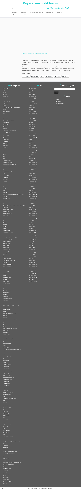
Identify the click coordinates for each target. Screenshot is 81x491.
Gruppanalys (5, 207)
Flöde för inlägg (58, 101)
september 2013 (32, 256)
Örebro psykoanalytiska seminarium (10, 328)
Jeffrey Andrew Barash (7, 239)
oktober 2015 (31, 217)
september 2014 (32, 237)
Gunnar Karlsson (6, 211)
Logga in (57, 99)
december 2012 (32, 264)
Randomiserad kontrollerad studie (9, 398)
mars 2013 (31, 262)
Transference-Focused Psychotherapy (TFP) (12, 462)
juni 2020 (31, 141)
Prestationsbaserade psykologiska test (10, 356)
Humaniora (5, 220)
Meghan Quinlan (6, 292)
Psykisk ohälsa (6, 366)
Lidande (4, 275)
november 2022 (32, 113)
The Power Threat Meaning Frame (10, 451)
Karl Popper (5, 252)
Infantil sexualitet (6, 230)
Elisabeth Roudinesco (7, 162)
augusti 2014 (31, 239)
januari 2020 (31, 145)
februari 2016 (31, 209)
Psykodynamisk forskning (8, 375)
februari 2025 (31, 96)
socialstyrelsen (6, 422)
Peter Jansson (6, 347)
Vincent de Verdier (6, 477)
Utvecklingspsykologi (7, 473)
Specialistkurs (49, 12)
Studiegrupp (5, 439)
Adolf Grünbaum (6, 88)
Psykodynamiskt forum (40, 3)
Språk (4, 434)
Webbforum (27, 15)
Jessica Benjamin (6, 243)
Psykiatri (4, 362)
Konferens (5, 262)
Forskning (5, 196)
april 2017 (31, 188)
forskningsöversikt (6, 198)
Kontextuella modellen (7, 264)
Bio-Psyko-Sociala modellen (8, 120)
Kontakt (42, 15)
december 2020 (32, 135)
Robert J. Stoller (6, 404)
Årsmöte (4, 109)
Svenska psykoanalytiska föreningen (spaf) (11, 441)
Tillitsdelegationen (6, 456)
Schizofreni (5, 409)
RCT (4, 400)
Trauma (4, 466)
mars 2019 (31, 158)
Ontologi (4, 324)
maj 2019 (31, 156)
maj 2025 (31, 92)
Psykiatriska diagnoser (7, 364)
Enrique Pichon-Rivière (7, 167)
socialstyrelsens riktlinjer (8, 424)
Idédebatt (5, 224)
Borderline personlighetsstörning (9, 130)
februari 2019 (31, 160)
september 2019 (32, 150)
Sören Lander (5, 426)
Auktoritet (5, 113)
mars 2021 (31, 132)
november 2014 (32, 234)
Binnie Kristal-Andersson (8, 118)
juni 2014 (31, 243)
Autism (4, 115)
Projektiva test (6, 360)
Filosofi (4, 188)
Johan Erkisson (6, 245)
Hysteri (4, 222)
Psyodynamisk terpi (7, 394)
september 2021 (32, 126)
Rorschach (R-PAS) (7, 407)
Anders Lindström (6, 99)
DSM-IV (4, 158)
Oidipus (4, 320)
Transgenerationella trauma (8, 464)
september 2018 (32, 166)
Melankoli (5, 294)
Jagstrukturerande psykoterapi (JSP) (10, 237)
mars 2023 (31, 109)
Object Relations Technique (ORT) (10, 319)
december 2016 (32, 194)
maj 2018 (31, 171)
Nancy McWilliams (6, 302)
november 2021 (32, 124)
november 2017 (32, 179)
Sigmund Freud (6, 413)
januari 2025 (31, 98)
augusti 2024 (31, 105)
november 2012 (32, 266)
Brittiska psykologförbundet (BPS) (9, 132)
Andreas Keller (6, 103)
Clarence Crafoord (6, 139)
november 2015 (32, 215)
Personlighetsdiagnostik (7, 339)
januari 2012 (31, 275)
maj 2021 (31, 130)
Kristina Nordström (6, 268)
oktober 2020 (31, 139)
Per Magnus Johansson (7, 336)
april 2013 (31, 260)
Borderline (5, 128)
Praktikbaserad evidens (7, 354)
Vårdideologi (5, 475)
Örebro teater (5, 330)
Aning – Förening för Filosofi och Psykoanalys (12, 107)
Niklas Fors (5, 315)
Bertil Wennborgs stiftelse (8, 116)
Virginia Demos (6, 479)
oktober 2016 (31, 198)
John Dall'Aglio (6, 247)
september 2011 (32, 281)
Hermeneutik (5, 217)
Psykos (4, 387)
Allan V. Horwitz (6, 96)
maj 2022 (31, 116)
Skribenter (59, 12)
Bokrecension (5, 124)
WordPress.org (58, 105)
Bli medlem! (23, 12)
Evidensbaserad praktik (7, 171)
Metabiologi (5, 296)
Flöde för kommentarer (59, 103)
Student (4, 438)
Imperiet (4, 228)
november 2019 (32, 147)
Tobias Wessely (6, 458)
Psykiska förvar (6, 368)
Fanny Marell (5, 184)
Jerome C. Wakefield (7, 241)
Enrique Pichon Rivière (7, 166)
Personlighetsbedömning (8, 337)
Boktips (4, 126)
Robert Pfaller (5, 405)
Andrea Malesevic (6, 101)
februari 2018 (31, 175)
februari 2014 (31, 251)
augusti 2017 (31, 183)
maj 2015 (31, 224)
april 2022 (31, 118)
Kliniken (4, 256)
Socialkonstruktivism (7, 421)
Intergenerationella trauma (8, 232)
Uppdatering (5, 470)
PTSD (4, 396)
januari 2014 (31, 252)
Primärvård (5, 358)
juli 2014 (30, 241)
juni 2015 (31, 222)
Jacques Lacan (6, 235)
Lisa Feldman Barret (7, 277)
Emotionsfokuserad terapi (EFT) (9, 164)
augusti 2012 (31, 269)
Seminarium (5, 411)
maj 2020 (31, 143)
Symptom (5, 443)
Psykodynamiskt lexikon (7, 379)
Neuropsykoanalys (6, 309)
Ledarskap (5, 273)
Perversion (5, 345)
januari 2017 (31, 192)
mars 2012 (31, 271)
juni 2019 (31, 154)
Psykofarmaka (6, 381)
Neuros (4, 311)
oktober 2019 (31, 149)
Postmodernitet (6, 353)
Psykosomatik (5, 388)
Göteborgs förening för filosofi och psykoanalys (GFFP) (14, 205)
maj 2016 (31, 203)
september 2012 (32, 268)
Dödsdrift (5, 150)
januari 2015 (31, 232)
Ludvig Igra (5, 279)
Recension (5, 402)
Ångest (4, 105)
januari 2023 (31, 111)
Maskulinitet (5, 286)
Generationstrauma (7, 203)
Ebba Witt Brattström (7, 160)
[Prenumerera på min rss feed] (13, 8)
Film (4, 186)
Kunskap (4, 269)
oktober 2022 (31, 115)
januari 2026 (31, 88)
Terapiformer (5, 447)
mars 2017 (31, 190)
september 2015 (32, 218)
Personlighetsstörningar (7, 341)
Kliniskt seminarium (32, 53)
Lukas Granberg (6, 281)
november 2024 (32, 99)
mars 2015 (31, 228)
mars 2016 (31, 207)
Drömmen (5, 152)
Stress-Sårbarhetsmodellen (8, 436)
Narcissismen (5, 303)
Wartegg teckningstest (7, 481)
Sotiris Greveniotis (6, 430)
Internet (4, 234)
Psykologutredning (6, 385)
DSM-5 (4, 154)
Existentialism (5, 177)
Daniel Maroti (5, 143)
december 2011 (32, 277)
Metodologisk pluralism (7, 298)
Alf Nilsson (5, 94)
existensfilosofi (6, 175)
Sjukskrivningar (6, 415)
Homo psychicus (6, 218)
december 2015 (32, 213)
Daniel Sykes (5, 145)
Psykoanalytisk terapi (7, 373)
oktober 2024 (31, 101)
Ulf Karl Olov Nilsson (7, 468)
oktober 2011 (31, 279)
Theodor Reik (5, 455)
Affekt (4, 90)
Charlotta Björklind (6, 135)
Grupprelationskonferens (8, 209)
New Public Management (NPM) (9, 313)
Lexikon (35, 15)
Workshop (5, 483)
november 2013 (32, 254)
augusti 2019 (31, 152)
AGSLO (4, 92)
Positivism (5, 351)
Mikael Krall (5, 300)
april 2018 (31, 173)
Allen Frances (5, 98)
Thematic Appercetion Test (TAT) (9, 453)
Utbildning (5, 472)
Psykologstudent (6, 383)
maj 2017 (31, 186)
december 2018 (32, 162)
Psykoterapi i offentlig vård (8, 392)
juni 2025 (31, 90)
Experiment (5, 179)
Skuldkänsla (5, 419)
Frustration (5, 200)
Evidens (4, 169)
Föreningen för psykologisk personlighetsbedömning (13, 194)
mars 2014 (31, 249)
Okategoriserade (6, 322)
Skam (4, 417)
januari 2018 (31, 177)
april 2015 (31, 226)
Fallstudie (5, 181)
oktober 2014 (31, 235)
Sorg (4, 428)
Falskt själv (5, 183)
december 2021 (32, 122)
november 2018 (32, 164)
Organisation (5, 332)
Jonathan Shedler (6, 249)
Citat (4, 137)
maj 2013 (31, 258)
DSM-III (4, 156)
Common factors (6, 141)
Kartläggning (5, 254)
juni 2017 (31, 184)
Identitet (4, 226)
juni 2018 (31, 169)
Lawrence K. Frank (6, 271)
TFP (4, 449)
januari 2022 (31, 120)
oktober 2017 (31, 181)
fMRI (4, 190)
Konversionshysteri (7, 266)
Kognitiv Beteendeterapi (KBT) (9, 260)
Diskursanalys (5, 149)
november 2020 (32, 137)
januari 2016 (31, 211)
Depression (5, 147)
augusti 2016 (31, 200)
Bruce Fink (5, 133)
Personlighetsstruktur (7, 343)
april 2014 (31, 247)
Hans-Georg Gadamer (7, 213)
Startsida (14, 12)
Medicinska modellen (7, 290)
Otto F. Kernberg (6, 334)
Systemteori (5, 445)
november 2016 (32, 196)
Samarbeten (17, 15)
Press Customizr (49, 488)
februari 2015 (31, 230)
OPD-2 (4, 326)
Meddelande (5, 288)
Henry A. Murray (6, 215)
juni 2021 (31, 128)
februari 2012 (31, 273)
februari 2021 (31, 133)
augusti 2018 (31, 167)
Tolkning (4, 460)
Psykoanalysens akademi (8, 371)
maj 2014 (31, 245)
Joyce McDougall (6, 251)
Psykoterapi (5, 390)
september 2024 (32, 103)
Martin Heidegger (6, 285)
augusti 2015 (31, 220)
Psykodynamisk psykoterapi (36, 12)
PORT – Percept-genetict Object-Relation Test (12, 349)
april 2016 (31, 205)
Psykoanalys (5, 370)
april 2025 (31, 94)
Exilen (4, 173)
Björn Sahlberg (6, 122)
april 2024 (31, 107)
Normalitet (5, 317)
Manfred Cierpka (6, 283)
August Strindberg (6, 111)
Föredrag (5, 192)
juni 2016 (31, 201)
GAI (3, 201)
